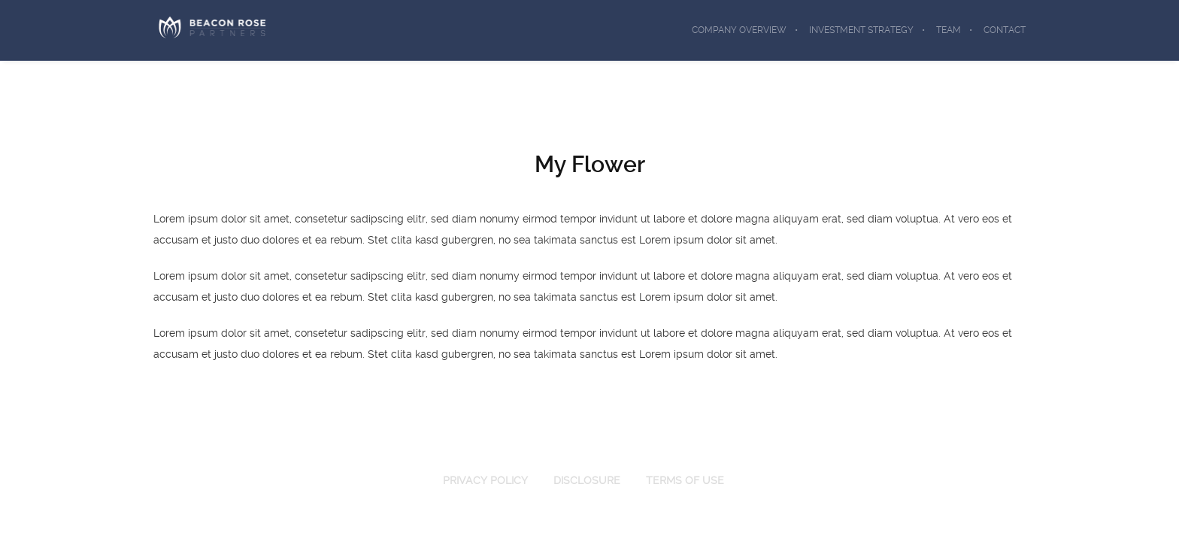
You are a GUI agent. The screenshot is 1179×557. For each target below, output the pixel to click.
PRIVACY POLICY (485, 480)
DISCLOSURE (586, 480)
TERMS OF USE (685, 480)
